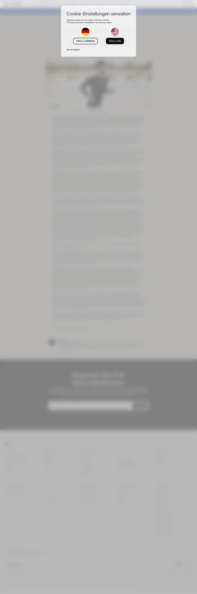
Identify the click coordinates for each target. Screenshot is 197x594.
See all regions (73, 49)
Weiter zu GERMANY (85, 41)
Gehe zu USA (115, 41)
